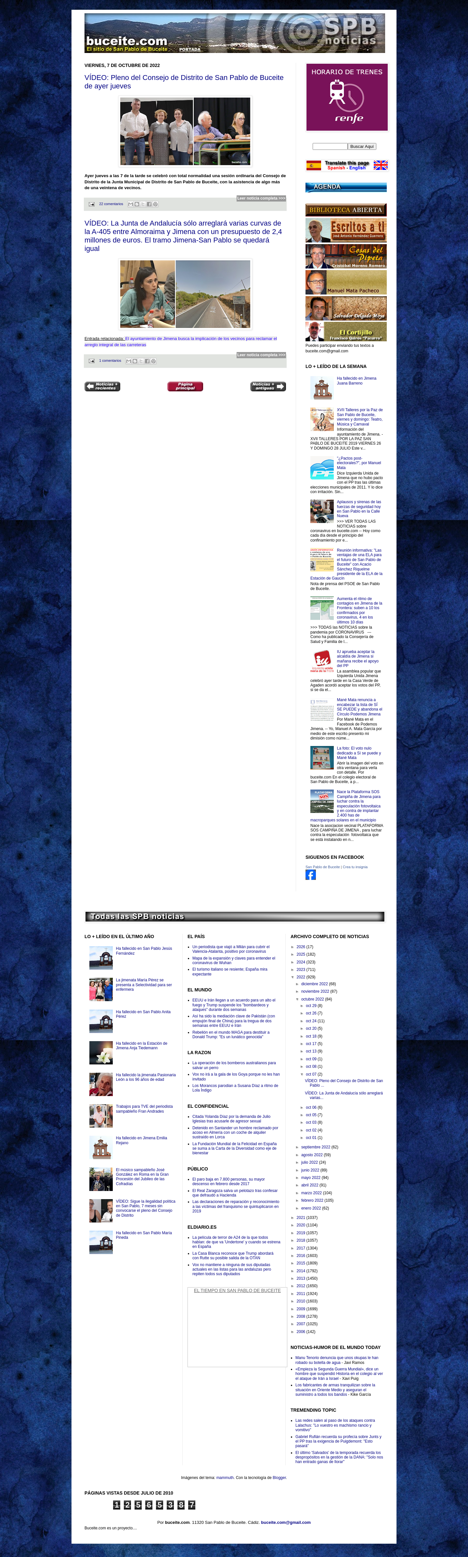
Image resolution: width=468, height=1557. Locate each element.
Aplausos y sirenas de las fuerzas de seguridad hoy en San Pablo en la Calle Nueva (359, 509)
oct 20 (312, 1028)
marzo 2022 (312, 1193)
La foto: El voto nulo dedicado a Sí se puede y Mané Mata (359, 753)
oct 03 (312, 1122)
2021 (301, 1217)
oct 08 (312, 1066)
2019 (301, 1233)
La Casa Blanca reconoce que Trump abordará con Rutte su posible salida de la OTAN (233, 1255)
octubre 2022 (313, 999)
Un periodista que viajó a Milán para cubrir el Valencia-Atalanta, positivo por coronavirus (230, 949)
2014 (301, 1271)
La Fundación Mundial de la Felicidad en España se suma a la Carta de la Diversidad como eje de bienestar (234, 1149)
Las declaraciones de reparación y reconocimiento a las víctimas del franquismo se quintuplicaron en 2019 (236, 1206)
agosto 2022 (312, 1155)
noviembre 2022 (315, 991)
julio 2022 (310, 1162)
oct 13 (312, 1051)
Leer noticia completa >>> (261, 198)
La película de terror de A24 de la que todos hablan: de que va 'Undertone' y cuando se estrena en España (236, 1242)
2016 (301, 1255)
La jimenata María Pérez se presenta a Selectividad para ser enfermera (144, 985)
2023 (301, 969)
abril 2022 (310, 1185)
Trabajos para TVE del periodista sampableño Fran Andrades (144, 1108)
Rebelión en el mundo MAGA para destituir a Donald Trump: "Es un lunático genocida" (230, 1034)
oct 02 (312, 1130)
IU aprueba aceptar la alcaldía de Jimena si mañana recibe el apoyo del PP (358, 658)
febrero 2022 (312, 1200)
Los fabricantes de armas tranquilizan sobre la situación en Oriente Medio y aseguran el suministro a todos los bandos (335, 1390)
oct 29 (312, 1005)
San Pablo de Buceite (323, 867)
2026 (301, 947)
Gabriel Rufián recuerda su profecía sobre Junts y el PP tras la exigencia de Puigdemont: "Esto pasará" (338, 1441)
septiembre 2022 (316, 1147)
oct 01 (312, 1137)
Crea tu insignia (355, 867)
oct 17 (312, 1043)
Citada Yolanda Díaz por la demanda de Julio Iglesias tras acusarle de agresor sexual (231, 1118)
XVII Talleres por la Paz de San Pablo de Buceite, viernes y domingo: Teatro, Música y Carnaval (360, 417)
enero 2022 (311, 1208)
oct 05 (312, 1115)
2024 (301, 962)
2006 (301, 1331)
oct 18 (312, 1036)
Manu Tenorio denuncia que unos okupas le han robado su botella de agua (336, 1360)
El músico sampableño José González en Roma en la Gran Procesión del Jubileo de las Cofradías (142, 1177)
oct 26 (312, 1013)
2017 (301, 1248)
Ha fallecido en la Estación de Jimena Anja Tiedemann (141, 1045)
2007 (301, 1324)
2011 (301, 1293)
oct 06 (312, 1107)
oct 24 (312, 1021)
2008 (301, 1316)
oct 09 (312, 1059)
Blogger (279, 1477)
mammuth (225, 1477)
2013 (301, 1278)
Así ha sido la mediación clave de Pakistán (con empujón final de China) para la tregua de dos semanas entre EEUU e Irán (233, 1021)
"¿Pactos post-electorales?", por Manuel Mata (359, 463)
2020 (301, 1225)
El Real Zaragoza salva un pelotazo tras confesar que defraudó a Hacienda (235, 1192)
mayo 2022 (311, 1177)
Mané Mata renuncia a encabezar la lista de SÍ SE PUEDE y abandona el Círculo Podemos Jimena (359, 707)
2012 (301, 1286)
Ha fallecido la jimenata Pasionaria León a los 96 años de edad (146, 1077)
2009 (301, 1309)
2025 (301, 954)
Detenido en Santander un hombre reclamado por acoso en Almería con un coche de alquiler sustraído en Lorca (235, 1133)
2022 (301, 977)
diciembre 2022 (315, 984)
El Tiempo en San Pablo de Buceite (237, 1290)
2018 (301, 1240)
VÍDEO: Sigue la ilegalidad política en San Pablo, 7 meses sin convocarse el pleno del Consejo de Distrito (146, 1208)
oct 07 (312, 1074)
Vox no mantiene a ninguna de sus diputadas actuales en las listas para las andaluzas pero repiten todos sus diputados (231, 1269)
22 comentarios (111, 204)
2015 (301, 1263)
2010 (301, 1301)
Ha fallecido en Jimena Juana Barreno (356, 380)
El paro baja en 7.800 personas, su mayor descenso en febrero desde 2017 (228, 1181)
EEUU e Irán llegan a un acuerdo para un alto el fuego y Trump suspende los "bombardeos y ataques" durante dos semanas (234, 1005)
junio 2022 (310, 1170)
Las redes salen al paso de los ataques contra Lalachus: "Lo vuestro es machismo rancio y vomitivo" (335, 1425)
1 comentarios (110, 360)
